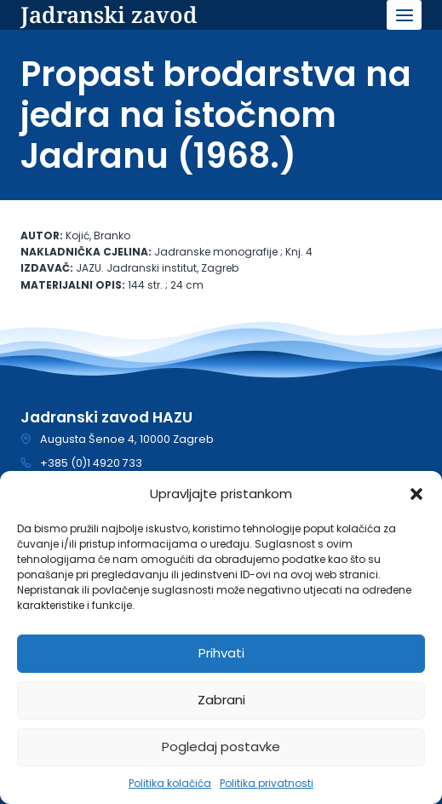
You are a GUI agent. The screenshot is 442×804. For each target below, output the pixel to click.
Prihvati (221, 653)
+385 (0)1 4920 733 (91, 463)
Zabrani (221, 700)
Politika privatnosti (266, 783)
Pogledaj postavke (221, 746)
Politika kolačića (170, 783)
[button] (416, 493)
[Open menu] (404, 15)
